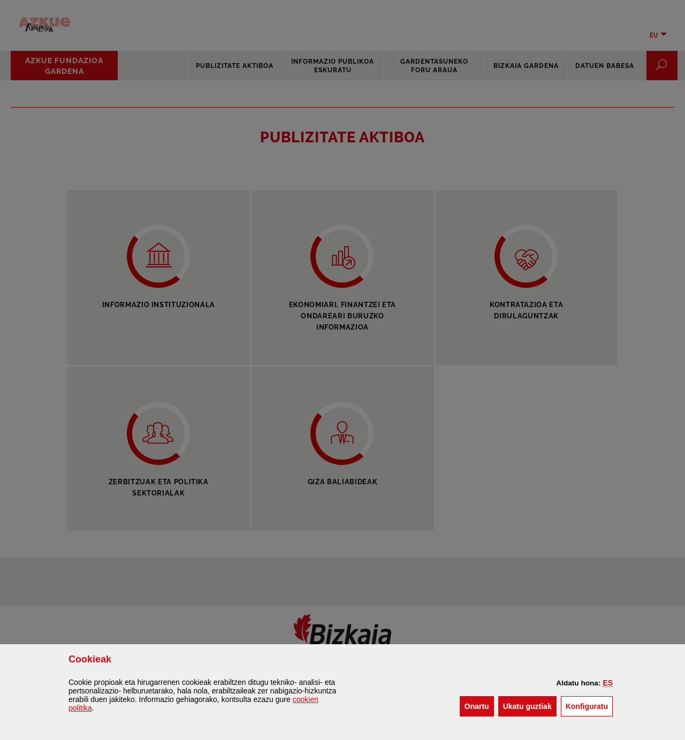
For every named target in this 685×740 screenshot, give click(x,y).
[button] (608, 682)
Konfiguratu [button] (589, 705)
